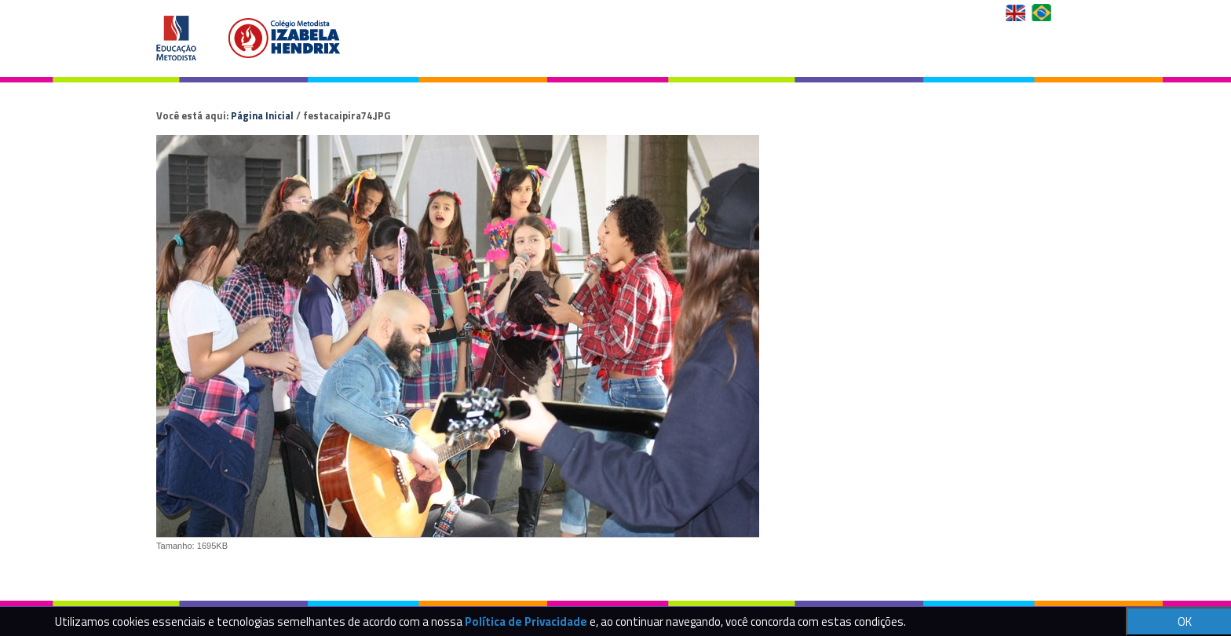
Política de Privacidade (526, 621)
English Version (1017, 12)
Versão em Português (1043, 12)
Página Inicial (262, 115)
